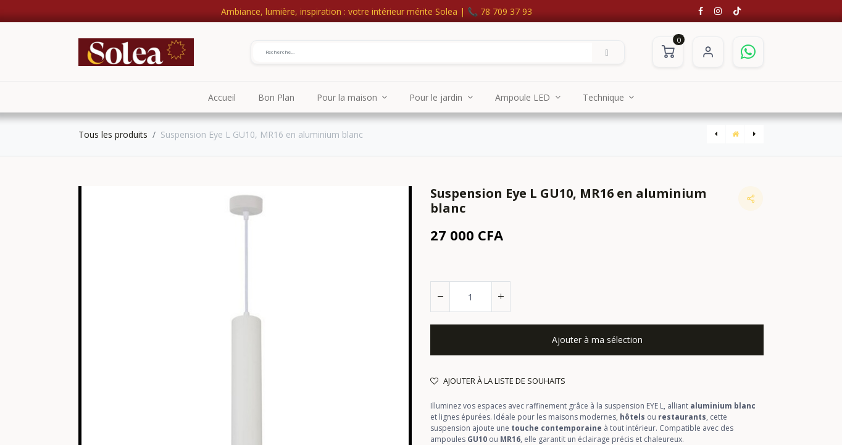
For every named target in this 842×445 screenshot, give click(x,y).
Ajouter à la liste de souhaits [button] (497, 380)
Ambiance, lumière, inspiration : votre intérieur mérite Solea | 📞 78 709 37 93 (376, 11)
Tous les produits (113, 134)
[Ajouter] (500, 297)
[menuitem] (222, 97)
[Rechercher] (606, 52)
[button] (597, 339)
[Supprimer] (440, 297)
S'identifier (708, 51)
